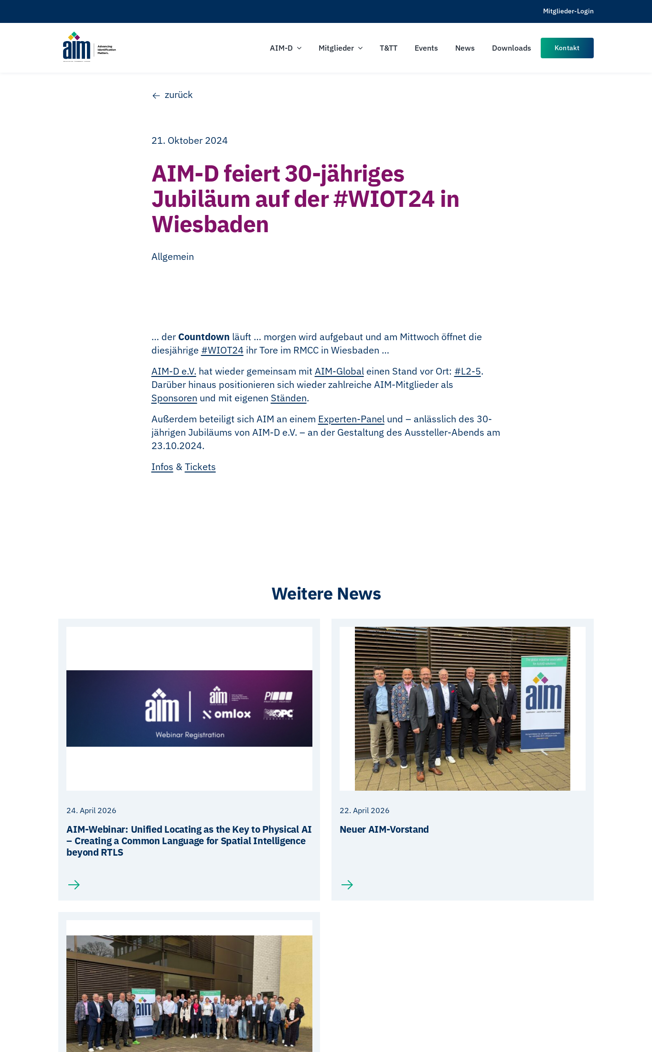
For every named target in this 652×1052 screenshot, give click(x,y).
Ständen (289, 397)
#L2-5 (467, 371)
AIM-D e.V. (173, 371)
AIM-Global (339, 371)
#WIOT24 (222, 350)
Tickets (200, 466)
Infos (162, 466)
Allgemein (172, 256)
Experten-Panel (351, 418)
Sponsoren (174, 397)
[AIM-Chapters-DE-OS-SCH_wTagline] (88, 34)
